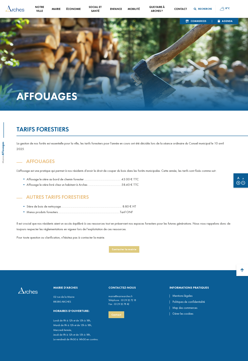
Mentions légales (182, 296)
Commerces (198, 21)
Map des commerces (184, 308)
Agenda (227, 21)
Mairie (3, 159)
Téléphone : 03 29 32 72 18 (122, 300)
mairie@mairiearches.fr (120, 296)
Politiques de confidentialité (188, 302)
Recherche (203, 8)
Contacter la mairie (124, 250)
